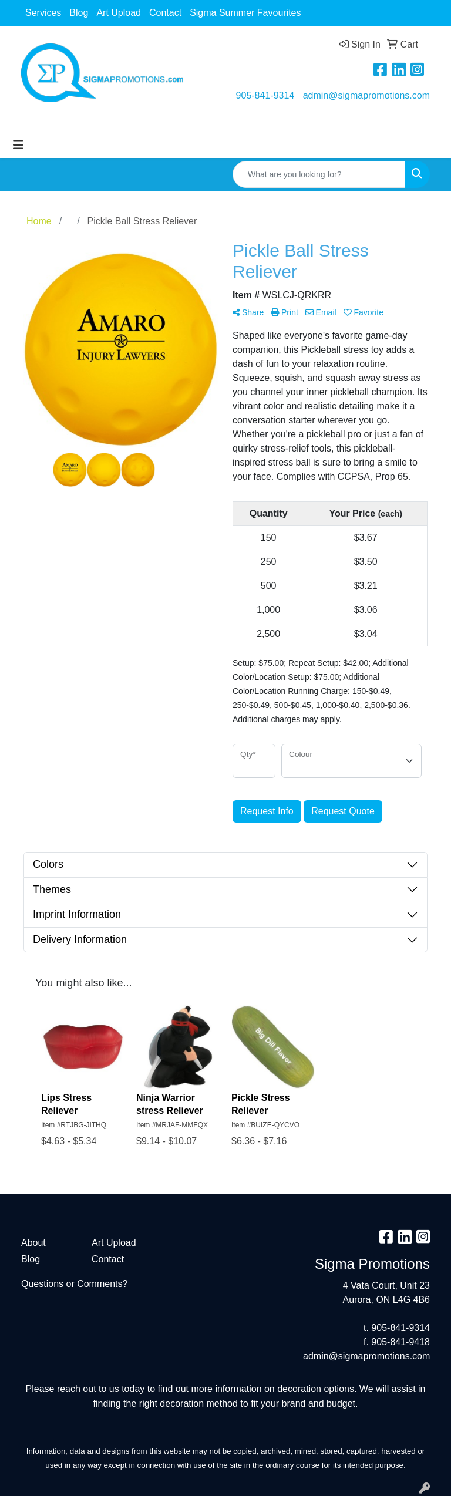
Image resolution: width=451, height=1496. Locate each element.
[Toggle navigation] (18, 145)
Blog (78, 13)
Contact (165, 13)
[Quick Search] (319, 174)
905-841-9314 (265, 95)
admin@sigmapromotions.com (366, 95)
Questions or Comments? (74, 1284)
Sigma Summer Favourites (245, 13)
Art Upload (118, 13)
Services (43, 13)
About (33, 1243)
